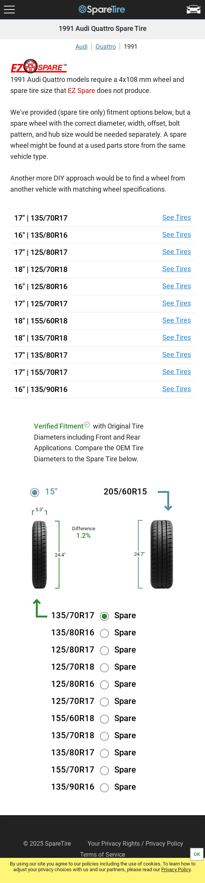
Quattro (106, 46)
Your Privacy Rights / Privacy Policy (135, 843)
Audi (81, 46)
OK (197, 854)
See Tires (176, 217)
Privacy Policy (176, 869)
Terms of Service (102, 854)
